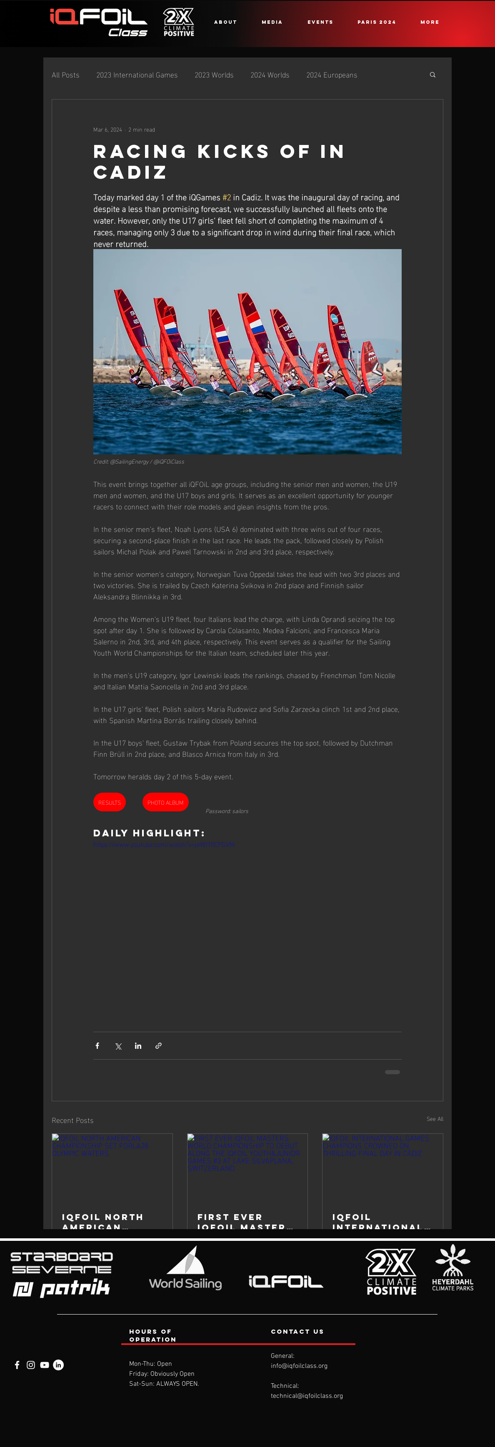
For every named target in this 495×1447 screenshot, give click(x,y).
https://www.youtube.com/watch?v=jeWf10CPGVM (164, 844)
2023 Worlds (214, 74)
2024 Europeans (332, 74)
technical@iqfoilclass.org (307, 1396)
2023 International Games (137, 74)
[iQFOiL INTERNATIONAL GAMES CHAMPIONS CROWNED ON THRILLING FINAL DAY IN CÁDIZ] (382, 1167)
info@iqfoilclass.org (299, 1366)
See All (435, 1118)
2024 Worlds (270, 74)
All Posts (66, 74)
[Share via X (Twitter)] (118, 1046)
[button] (225, 22)
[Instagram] (30, 1365)
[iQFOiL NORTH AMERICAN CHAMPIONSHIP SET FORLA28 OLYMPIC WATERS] (112, 1167)
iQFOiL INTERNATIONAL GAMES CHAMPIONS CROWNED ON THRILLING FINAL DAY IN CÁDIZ (381, 1222)
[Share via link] (158, 1046)
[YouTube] (44, 1365)
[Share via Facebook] (97, 1046)
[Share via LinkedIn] (138, 1046)
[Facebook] (17, 1365)
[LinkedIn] (58, 1365)
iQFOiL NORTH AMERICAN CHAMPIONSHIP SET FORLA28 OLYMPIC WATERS (111, 1222)
